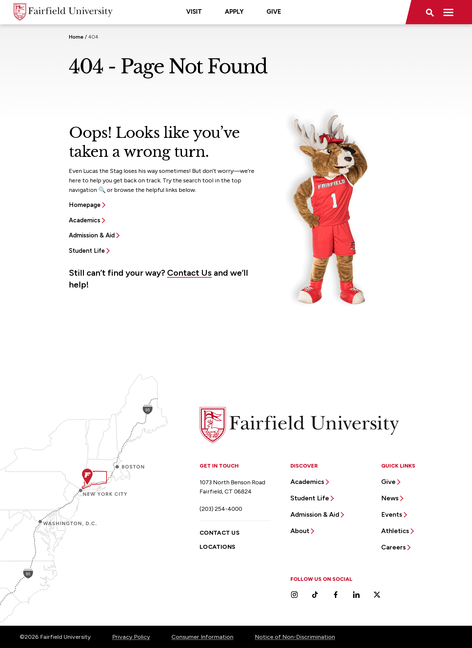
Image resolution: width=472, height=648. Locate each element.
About (299, 531)
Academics (84, 220)
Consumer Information (202, 636)
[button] (429, 12)
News (390, 498)
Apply (234, 11)
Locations (218, 546)
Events (391, 514)
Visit (194, 11)
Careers (393, 547)
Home (76, 37)
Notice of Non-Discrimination (295, 636)
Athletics (395, 531)
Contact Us (189, 273)
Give (273, 11)
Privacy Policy (131, 636)
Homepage (85, 205)
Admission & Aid (92, 235)
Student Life (87, 250)
